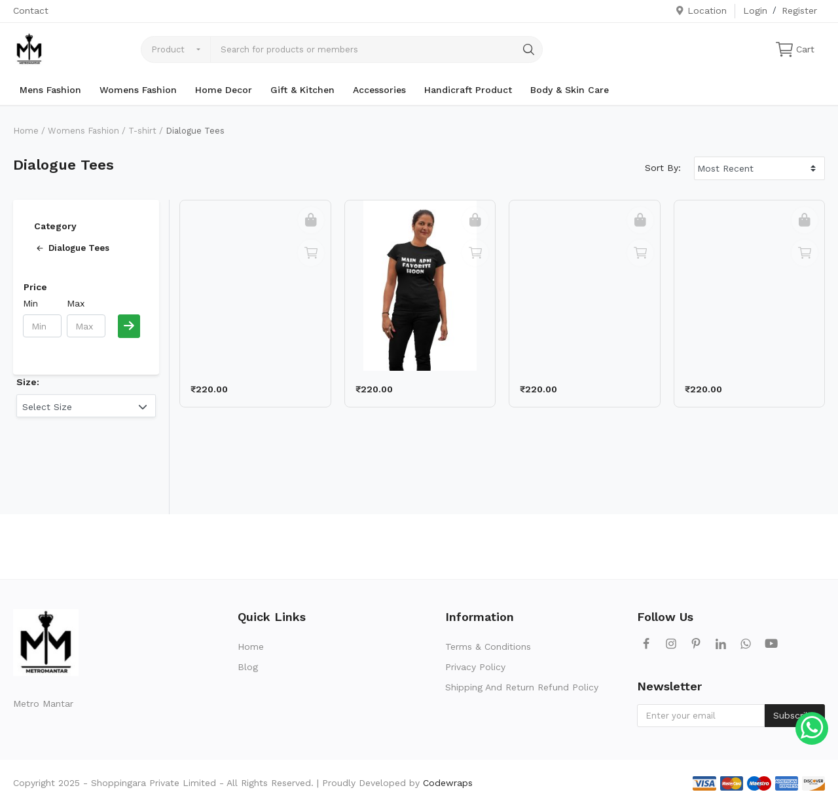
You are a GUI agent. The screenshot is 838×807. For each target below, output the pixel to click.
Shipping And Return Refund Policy (521, 687)
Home (26, 131)
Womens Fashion (138, 89)
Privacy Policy (475, 667)
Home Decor (223, 89)
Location (701, 10)
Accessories (379, 89)
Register (799, 10)
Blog (248, 667)
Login (755, 10)
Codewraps (448, 783)
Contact (30, 10)
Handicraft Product (468, 89)
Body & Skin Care (569, 89)
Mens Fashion (50, 89)
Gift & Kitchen (302, 89)
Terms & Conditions (488, 646)
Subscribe (794, 715)
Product (168, 49)
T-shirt (142, 131)
